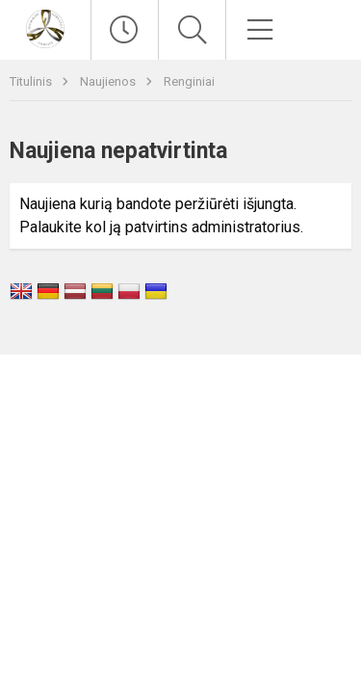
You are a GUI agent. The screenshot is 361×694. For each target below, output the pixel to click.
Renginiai (189, 81)
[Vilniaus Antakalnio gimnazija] (45, 27)
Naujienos (109, 81)
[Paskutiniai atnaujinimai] (124, 30)
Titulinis (32, 81)
